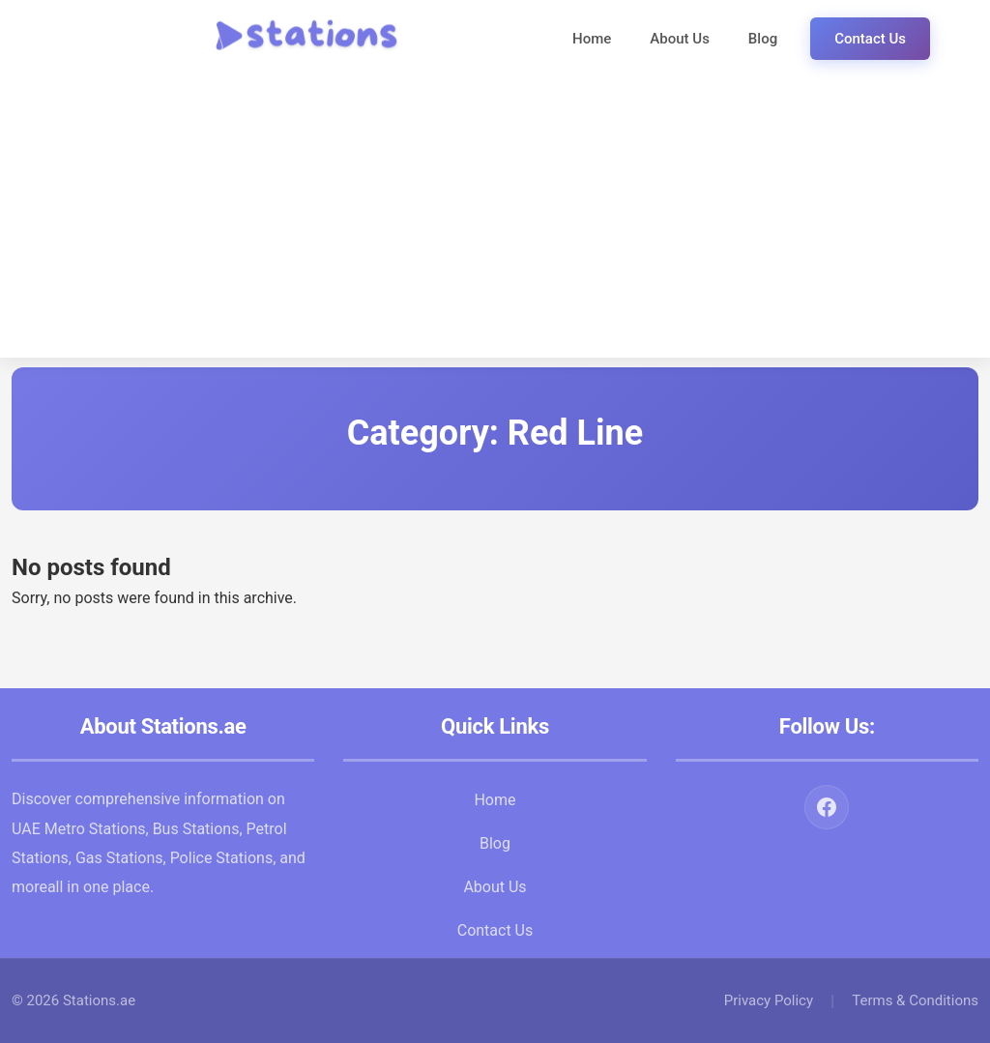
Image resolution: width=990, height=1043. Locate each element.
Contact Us (870, 38)
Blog (762, 38)
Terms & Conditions (915, 1000)
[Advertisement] (495, 222)
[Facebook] (826, 807)
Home (591, 38)
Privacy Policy (768, 1000)
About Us (680, 38)
